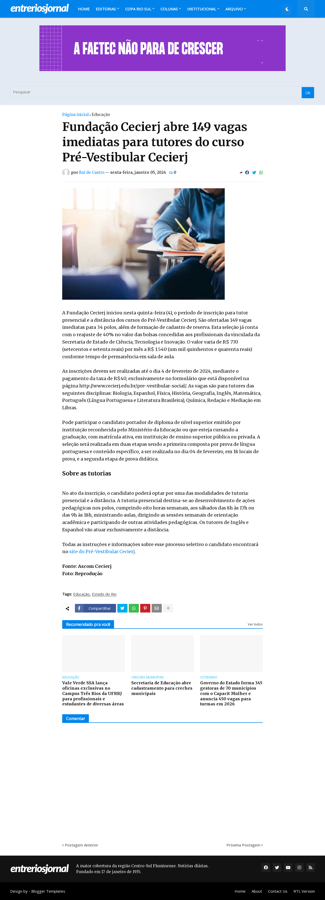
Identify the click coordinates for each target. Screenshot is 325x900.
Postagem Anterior (81, 844)
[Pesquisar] (162, 91)
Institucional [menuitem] (201, 8)
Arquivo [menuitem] (234, 8)
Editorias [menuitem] (106, 8)
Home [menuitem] (84, 8)
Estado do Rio (104, 594)
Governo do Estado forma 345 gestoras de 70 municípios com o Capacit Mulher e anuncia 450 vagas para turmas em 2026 (231, 693)
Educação (101, 114)
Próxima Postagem (243, 844)
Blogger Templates (48, 891)
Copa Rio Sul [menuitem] (138, 8)
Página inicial (75, 114)
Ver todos (255, 624)
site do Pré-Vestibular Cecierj (101, 551)
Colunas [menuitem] (169, 8)
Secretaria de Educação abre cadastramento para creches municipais (161, 688)
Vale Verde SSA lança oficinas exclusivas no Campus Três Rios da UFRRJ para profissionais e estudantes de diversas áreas (93, 693)
